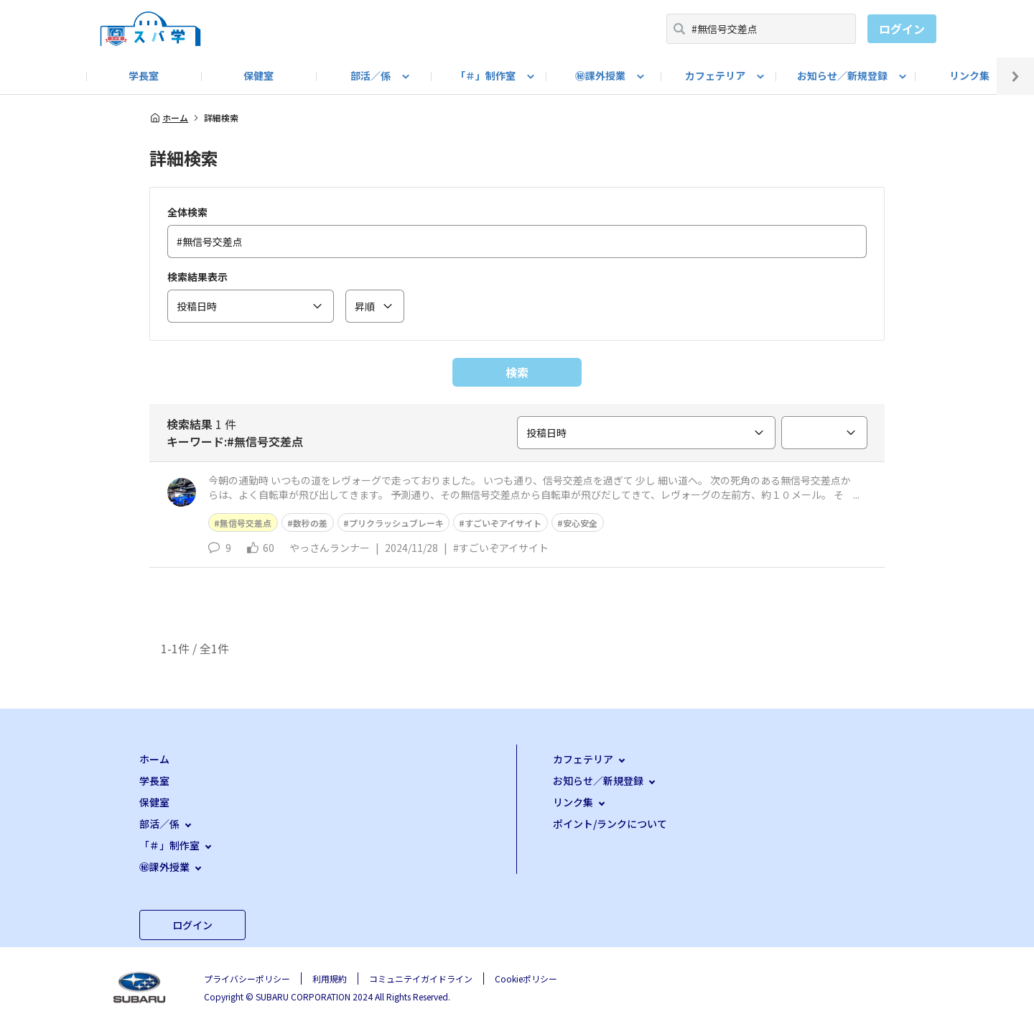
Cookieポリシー (526, 978)
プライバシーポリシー (247, 978)
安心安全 (580, 523)
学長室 (144, 75)
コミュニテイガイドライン (420, 978)
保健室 (258, 75)
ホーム (168, 118)
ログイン (902, 28)
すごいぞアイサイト (503, 523)
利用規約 (329, 978)
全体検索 (187, 212)
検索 (517, 372)
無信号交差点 (245, 523)
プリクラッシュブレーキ (396, 523)
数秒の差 (310, 523)
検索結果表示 (197, 277)
